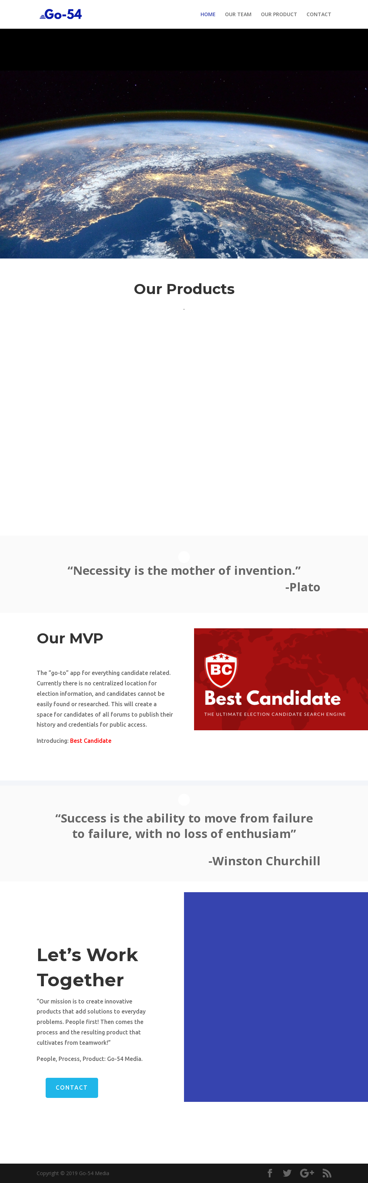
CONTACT (319, 15)
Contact (72, 1087)
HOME (208, 15)
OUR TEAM (238, 15)
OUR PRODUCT (279, 15)
